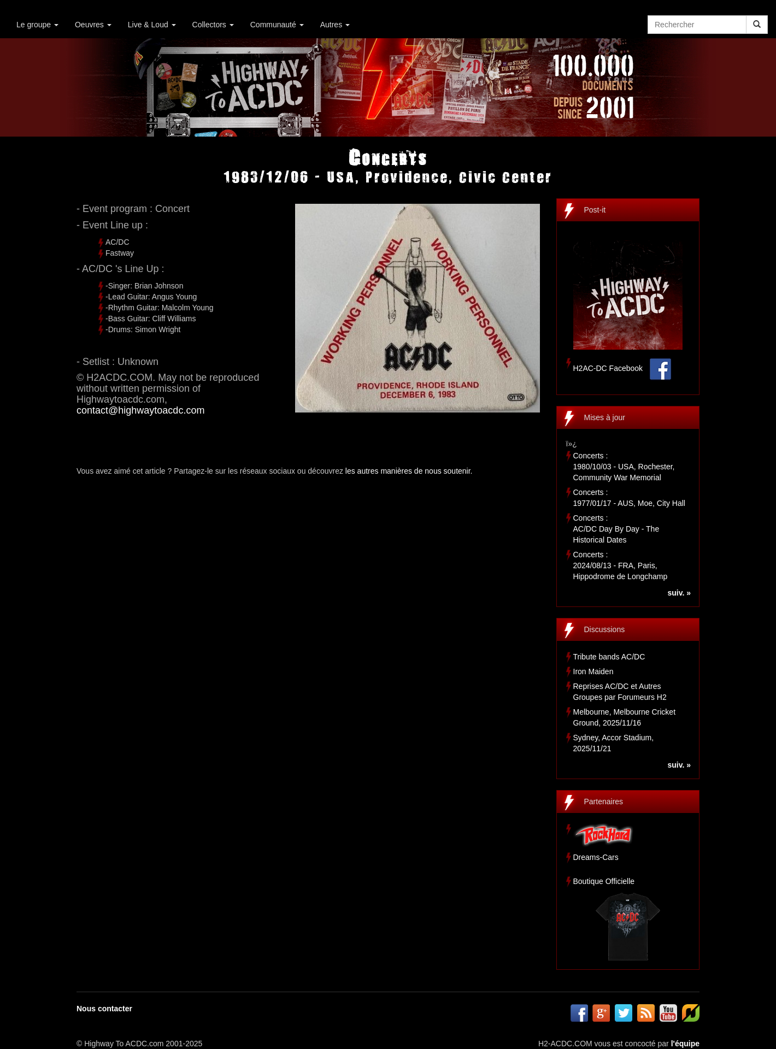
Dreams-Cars (596, 857)
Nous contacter (104, 1008)
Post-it (595, 209)
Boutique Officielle (604, 881)
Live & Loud (152, 24)
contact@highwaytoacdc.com (140, 410)
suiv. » (679, 592)
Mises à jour (604, 417)
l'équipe (685, 1043)
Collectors (213, 24)
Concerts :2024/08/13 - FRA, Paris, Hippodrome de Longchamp (620, 565)
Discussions (604, 629)
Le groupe (37, 24)
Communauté (277, 24)
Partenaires (604, 801)
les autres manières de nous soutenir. (409, 471)
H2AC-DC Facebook (608, 368)
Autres (335, 24)
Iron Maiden (593, 671)
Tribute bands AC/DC (609, 656)
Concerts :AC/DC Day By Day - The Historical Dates (616, 529)
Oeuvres (93, 24)
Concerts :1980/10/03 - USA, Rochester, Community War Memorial (624, 466)
